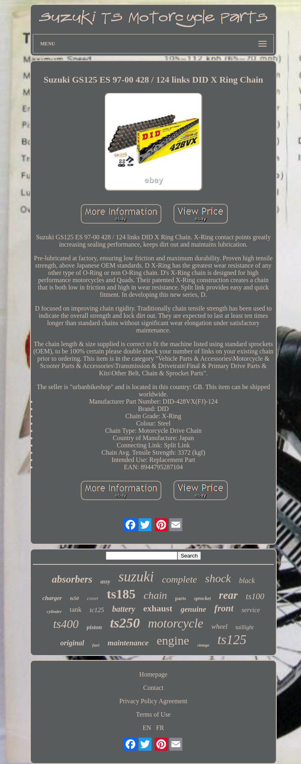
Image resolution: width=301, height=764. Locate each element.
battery (123, 608)
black (247, 581)
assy (105, 582)
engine (173, 640)
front (223, 608)
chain (155, 595)
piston (94, 627)
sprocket (202, 598)
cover (93, 598)
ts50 (74, 598)
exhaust (158, 608)
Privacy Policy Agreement (154, 701)
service (250, 610)
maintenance (127, 642)
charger (52, 598)
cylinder (54, 611)
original (72, 643)
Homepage (153, 674)
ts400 (66, 623)
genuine (193, 609)
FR (160, 727)
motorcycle (175, 623)
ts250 (125, 622)
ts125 (232, 639)
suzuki (136, 577)
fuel (96, 645)
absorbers (72, 579)
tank (75, 609)
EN (147, 727)
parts (180, 598)
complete (179, 579)
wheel (219, 626)
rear (228, 595)
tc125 (97, 610)
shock (218, 578)
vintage (203, 645)
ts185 (121, 594)
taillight (244, 627)
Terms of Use (153, 714)
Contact (153, 687)
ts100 (255, 596)
